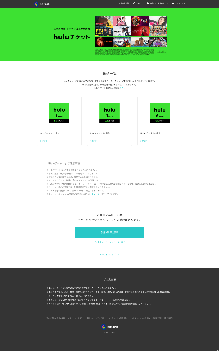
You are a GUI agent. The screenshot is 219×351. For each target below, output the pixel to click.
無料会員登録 (109, 232)
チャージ (95, 194)
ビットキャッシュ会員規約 (140, 318)
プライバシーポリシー (76, 318)
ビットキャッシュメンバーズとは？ (109, 242)
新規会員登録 (124, 3)
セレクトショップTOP (109, 255)
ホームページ (180, 3)
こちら (122, 88)
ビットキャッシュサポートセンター (93, 300)
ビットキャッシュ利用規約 (117, 318)
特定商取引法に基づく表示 (163, 318)
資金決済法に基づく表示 (55, 318)
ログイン (139, 3)
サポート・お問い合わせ (158, 3)
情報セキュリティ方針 (95, 318)
